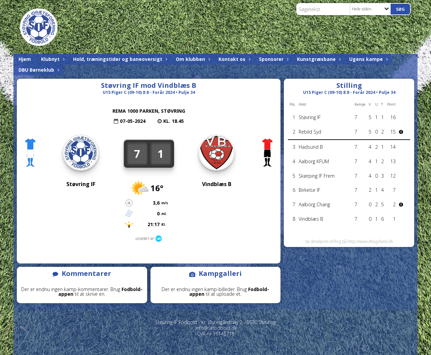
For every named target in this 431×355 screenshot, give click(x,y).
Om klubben (192, 59)
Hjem (25, 59)
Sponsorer (273, 59)
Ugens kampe (367, 59)
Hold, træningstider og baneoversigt (119, 59)
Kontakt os (234, 59)
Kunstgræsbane (318, 59)
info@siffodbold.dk (216, 328)
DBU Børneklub (38, 70)
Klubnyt (52, 59)
